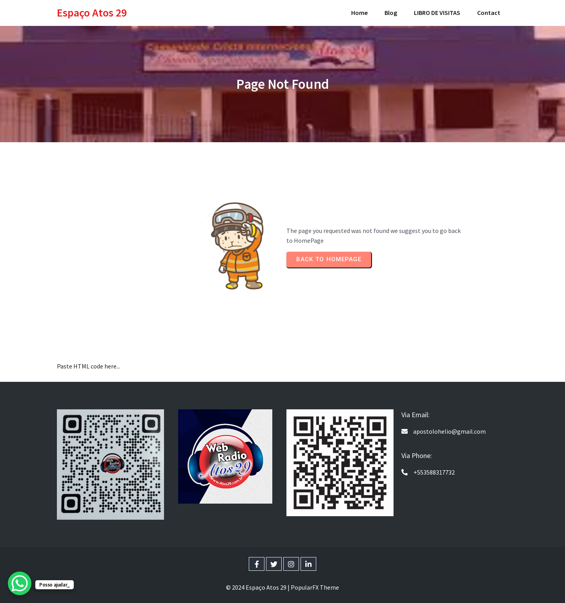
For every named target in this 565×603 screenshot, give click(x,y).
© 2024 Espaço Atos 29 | (258, 587)
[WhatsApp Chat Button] (19, 583)
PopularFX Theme (315, 587)
